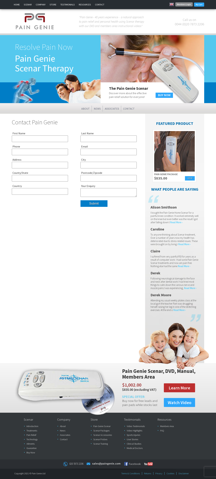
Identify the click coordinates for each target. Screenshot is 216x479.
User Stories (132, 439)
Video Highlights (134, 430)
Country (17, 186)
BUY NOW (164, 95)
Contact (99, 4)
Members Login (184, 4)
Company (41, 4)
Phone (16, 146)
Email (84, 146)
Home (17, 4)
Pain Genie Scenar (102, 426)
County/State (20, 172)
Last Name (87, 133)
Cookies (170, 473)
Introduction (32, 426)
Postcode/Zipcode (91, 172)
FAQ (162, 430)
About (85, 108)
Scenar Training (100, 443)
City (83, 159)
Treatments (31, 430)
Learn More (179, 388)
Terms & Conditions (130, 473)
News (97, 108)
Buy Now (30, 452)
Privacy (158, 473)
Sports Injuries (133, 435)
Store (53, 4)
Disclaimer (184, 473)
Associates (112, 108)
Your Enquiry (88, 186)
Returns (147, 473)
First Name (18, 133)
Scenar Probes (100, 439)
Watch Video (179, 402)
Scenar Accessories (102, 435)
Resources (85, 4)
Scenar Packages (101, 430)
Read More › (176, 222)
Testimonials (67, 4)
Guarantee (31, 448)
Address (16, 159)
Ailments (30, 443)
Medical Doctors (135, 448)
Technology (32, 439)
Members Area (167, 426)
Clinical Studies (134, 443)
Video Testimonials (136, 426)
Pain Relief (31, 435)
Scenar (28, 4)
